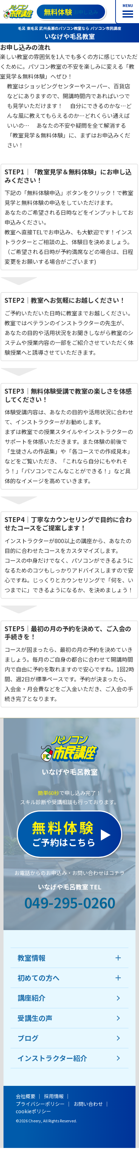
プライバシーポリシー (40, 1103)
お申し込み (71, 12)
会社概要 (25, 1096)
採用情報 (54, 1096)
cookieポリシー (33, 1111)
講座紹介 (32, 998)
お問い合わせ (88, 1103)
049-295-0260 (69, 902)
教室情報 (32, 958)
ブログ (28, 1038)
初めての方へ (39, 978)
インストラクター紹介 (52, 1058)
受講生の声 (35, 1018)
